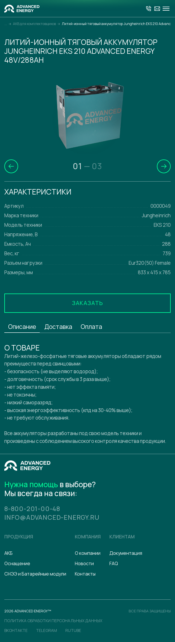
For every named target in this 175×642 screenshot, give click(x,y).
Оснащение (17, 563)
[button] (11, 166)
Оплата (91, 327)
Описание (22, 327)
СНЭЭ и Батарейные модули (35, 574)
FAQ (113, 563)
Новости (84, 563)
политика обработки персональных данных (53, 620)
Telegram (46, 630)
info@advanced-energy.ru (51, 517)
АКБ (8, 553)
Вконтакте (16, 630)
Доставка (58, 327)
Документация (125, 553)
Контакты (85, 574)
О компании (87, 553)
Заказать (87, 303)
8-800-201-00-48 (32, 508)
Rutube (73, 630)
